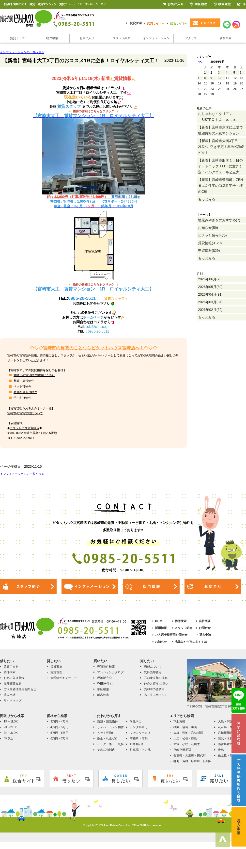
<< (200, 62)
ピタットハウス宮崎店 (24, 428)
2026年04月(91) (210, 294)
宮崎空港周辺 (182, 750)
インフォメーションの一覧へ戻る (22, 52)
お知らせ (161, 641)
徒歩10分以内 (106, 750)
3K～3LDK (11, 733)
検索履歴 (222, 4)
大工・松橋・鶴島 (185, 738)
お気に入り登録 (14, 678)
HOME (159, 621)
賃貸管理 (136, 23)
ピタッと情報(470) (212, 235)
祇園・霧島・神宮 (185, 727)
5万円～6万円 (59, 733)
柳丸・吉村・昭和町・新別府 (192, 761)
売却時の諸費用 (154, 689)
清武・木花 (225, 738)
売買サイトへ (156, 23)
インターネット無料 (110, 744)
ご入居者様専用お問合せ (171, 635)
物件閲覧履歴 (12, 683)
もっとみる (206, 199)
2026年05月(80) (210, 287)
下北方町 (179, 721)
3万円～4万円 (59, 721)
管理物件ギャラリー (63, 678)
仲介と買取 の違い (156, 683)
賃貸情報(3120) (210, 243)
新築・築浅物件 (24, 381)
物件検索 (52, 38)
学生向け (136, 721)
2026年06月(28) (210, 279)
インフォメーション (156, 38)
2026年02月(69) (210, 310)
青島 (221, 750)
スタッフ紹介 (121, 38)
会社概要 (225, 38)
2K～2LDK (11, 727)
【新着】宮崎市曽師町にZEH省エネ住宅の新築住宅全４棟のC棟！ (220, 185)
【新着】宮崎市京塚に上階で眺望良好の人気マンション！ (220, 130)
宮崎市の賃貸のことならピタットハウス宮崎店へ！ (93, 348)
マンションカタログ (110, 672)
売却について (153, 666)
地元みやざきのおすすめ (191, 641)
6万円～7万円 (59, 738)
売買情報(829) (209, 251)
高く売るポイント (156, 695)
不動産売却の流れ (156, 678)
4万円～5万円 (59, 727)
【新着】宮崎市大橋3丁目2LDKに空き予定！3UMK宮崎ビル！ (221, 147)
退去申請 (205, 635)
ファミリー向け (140, 733)
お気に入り (86, 38)
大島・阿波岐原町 (230, 721)
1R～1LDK (11, 721)
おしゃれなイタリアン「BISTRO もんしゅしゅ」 (218, 117)
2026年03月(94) (210, 302)
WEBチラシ (105, 683)
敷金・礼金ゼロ (107, 738)
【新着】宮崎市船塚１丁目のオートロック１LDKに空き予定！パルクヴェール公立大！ (220, 166)
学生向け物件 (22, 398)
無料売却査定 (153, 672)
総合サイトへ (179, 23)
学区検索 (103, 689)
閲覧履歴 (198, 4)
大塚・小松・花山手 (186, 744)
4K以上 (8, 738)
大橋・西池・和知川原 (188, 733)
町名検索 (103, 695)
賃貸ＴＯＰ (11, 666)
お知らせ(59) (208, 228)
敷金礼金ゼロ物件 (25, 392)
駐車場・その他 (140, 750)
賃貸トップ (17, 38)
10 (219, 78)
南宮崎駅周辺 (227, 744)
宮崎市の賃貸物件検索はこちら (34, 375)
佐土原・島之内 (228, 755)
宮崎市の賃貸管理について (25, 413)
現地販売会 (104, 678)
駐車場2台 (136, 744)
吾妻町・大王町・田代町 (189, 755)
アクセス (191, 38)
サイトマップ (12, 700)
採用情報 (161, 628)
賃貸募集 (56, 666)
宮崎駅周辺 (225, 733)
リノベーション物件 (110, 727)
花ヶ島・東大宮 (228, 727)
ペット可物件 (22, 386)
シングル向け (139, 727)
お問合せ (205, 628)
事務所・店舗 (139, 738)
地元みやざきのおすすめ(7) (219, 220)
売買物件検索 (106, 666)
